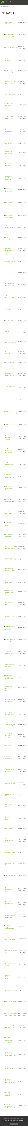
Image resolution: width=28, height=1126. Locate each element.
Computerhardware (10, 273)
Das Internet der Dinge (10, 342)
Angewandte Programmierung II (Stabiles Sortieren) (10, 1106)
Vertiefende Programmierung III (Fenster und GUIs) (10, 915)
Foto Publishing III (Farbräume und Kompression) (9, 592)
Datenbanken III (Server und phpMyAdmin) (9, 688)
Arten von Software (10, 386)
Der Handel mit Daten (10, 939)
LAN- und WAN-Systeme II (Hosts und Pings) (10, 817)
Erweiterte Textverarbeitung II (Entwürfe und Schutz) (10, 1054)
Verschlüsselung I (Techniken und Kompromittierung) (9, 476)
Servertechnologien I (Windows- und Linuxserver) (10, 840)
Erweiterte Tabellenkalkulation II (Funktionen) (10, 1094)
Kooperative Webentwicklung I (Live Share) (11, 963)
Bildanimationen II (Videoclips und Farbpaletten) (9, 153)
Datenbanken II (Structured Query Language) (9, 190)
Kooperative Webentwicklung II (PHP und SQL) (9, 977)
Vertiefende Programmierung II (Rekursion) (9, 903)
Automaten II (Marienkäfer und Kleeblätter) (9, 664)
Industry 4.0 (8, 331)
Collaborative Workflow (11, 47)
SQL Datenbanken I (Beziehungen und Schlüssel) (10, 285)
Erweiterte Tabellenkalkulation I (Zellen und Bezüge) (10, 1081)
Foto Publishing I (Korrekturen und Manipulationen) (9, 570)
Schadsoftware (9, 399)
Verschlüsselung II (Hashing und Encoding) (9, 488)
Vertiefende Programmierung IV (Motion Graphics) (10, 927)
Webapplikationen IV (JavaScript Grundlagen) (10, 735)
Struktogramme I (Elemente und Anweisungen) (9, 450)
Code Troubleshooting (10, 783)
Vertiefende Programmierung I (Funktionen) (9, 889)
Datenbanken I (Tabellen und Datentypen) (8, 178)
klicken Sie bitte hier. (17, 1122)
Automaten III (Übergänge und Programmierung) (9, 677)
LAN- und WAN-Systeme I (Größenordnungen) (10, 806)
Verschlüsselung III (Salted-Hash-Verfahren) (10, 524)
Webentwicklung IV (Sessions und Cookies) (10, 437)
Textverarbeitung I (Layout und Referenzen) (9, 105)
